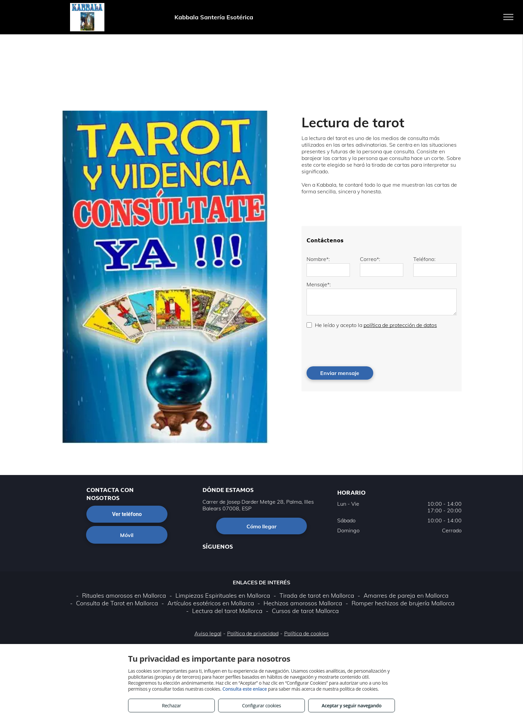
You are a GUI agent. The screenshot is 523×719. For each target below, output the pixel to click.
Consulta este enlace (244, 689)
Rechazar (171, 705)
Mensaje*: (319, 284)
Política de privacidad (253, 633)
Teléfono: (424, 259)
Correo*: (370, 259)
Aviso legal (207, 633)
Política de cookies (306, 633)
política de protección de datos (400, 325)
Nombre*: (318, 259)
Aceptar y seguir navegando (351, 705)
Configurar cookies (261, 705)
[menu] (508, 17)
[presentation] (357, 347)
